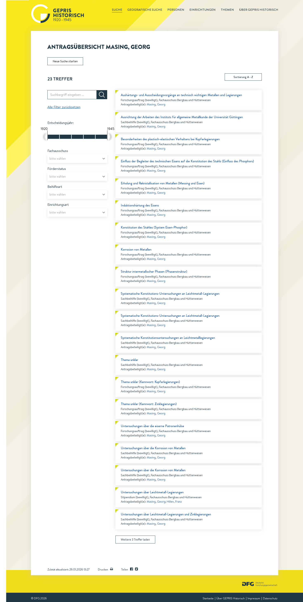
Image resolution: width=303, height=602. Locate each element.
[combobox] (77, 158)
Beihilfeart (54, 186)
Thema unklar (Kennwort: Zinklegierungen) (149, 404)
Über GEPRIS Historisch (230, 598)
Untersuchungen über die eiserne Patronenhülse (152, 426)
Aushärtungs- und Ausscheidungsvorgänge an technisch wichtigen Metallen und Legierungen (181, 95)
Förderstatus (56, 168)
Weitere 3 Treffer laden (135, 539)
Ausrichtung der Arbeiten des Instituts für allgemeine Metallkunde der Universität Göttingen (182, 117)
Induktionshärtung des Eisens (140, 205)
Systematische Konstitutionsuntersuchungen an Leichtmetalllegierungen (168, 337)
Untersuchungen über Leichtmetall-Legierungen (152, 492)
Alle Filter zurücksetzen (63, 107)
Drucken (105, 569)
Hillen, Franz (174, 502)
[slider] (46, 136)
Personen (175, 9)
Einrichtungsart (58, 204)
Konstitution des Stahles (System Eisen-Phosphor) (154, 227)
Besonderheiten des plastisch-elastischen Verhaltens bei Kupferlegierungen (170, 139)
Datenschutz (270, 598)
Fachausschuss (57, 150)
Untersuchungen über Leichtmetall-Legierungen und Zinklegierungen (166, 514)
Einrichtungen (202, 9)
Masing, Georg (156, 104)
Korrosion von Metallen (136, 249)
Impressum (254, 598)
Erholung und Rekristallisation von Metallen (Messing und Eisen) (162, 183)
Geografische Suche (144, 9)
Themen (227, 9)
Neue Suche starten (65, 61)
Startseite (208, 598)
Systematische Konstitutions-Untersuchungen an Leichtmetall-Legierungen (170, 293)
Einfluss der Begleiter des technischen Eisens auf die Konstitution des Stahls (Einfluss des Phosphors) (187, 161)
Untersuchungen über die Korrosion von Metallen (153, 448)
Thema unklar (129, 359)
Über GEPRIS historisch (258, 9)
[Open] (104, 158)
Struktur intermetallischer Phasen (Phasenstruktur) (154, 271)
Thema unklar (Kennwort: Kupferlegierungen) (150, 381)
